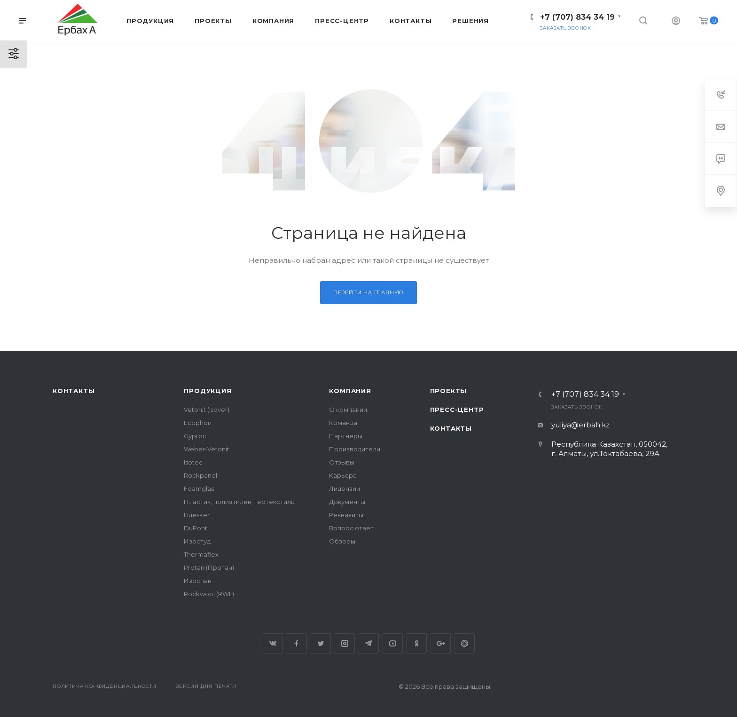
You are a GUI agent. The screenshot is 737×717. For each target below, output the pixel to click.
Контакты (73, 390)
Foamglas (199, 488)
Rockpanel (200, 475)
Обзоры (342, 541)
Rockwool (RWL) (209, 594)
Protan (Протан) (209, 567)
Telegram (369, 643)
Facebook (297, 643)
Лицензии (344, 488)
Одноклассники (417, 643)
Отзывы (341, 462)
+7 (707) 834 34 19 (577, 17)
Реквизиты (346, 515)
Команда (343, 422)
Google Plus (441, 643)
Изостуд (197, 541)
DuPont (195, 528)
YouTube (393, 643)
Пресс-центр (457, 409)
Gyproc (195, 436)
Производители (354, 449)
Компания (350, 390)
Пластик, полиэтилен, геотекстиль (239, 501)
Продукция (207, 390)
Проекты (448, 390)
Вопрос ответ (351, 528)
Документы (347, 501)
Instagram (345, 643)
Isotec (193, 462)
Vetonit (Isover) (206, 409)
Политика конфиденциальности (105, 686)
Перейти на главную (368, 292)
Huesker (197, 515)
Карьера (343, 475)
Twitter (321, 643)
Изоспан (198, 580)
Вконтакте (273, 643)
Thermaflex (201, 554)
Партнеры (345, 436)
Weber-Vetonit (206, 449)
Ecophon (198, 422)
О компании (348, 409)
